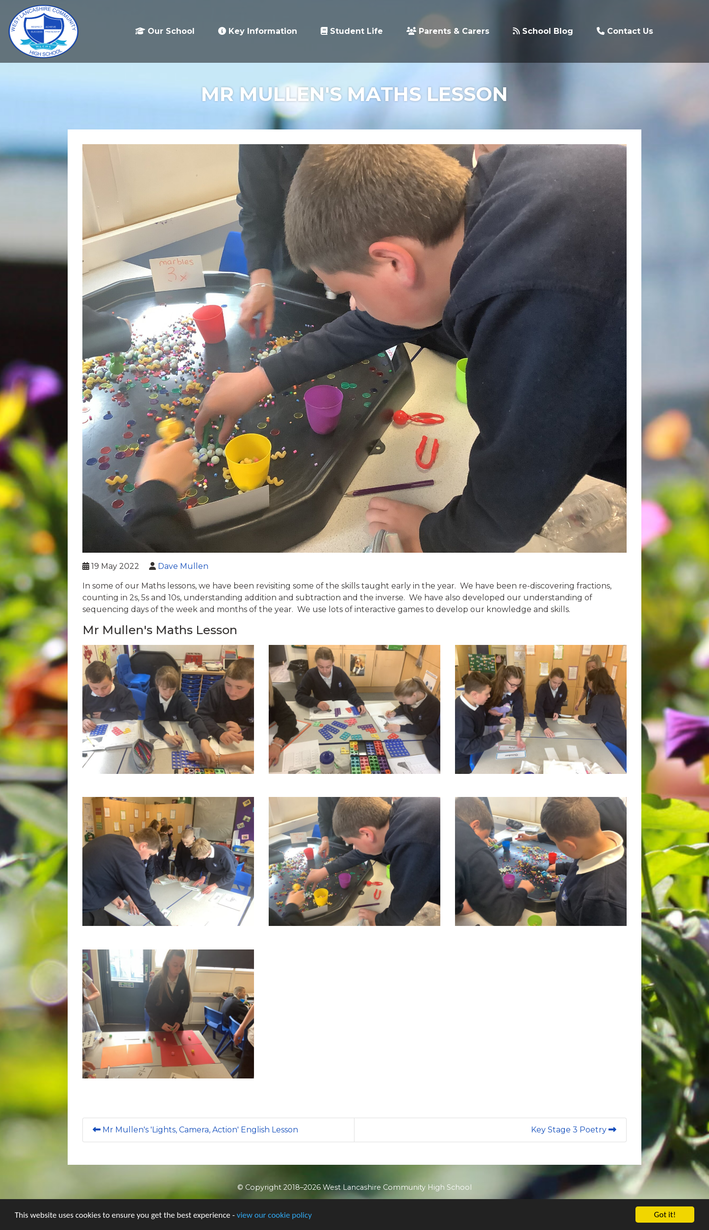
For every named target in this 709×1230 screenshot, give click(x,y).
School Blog (543, 31)
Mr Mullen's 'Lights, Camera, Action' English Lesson (195, 1129)
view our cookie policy (274, 1215)
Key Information (257, 31)
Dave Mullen (183, 566)
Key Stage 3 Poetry (573, 1129)
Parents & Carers (447, 31)
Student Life (352, 31)
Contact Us (625, 31)
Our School (165, 31)
